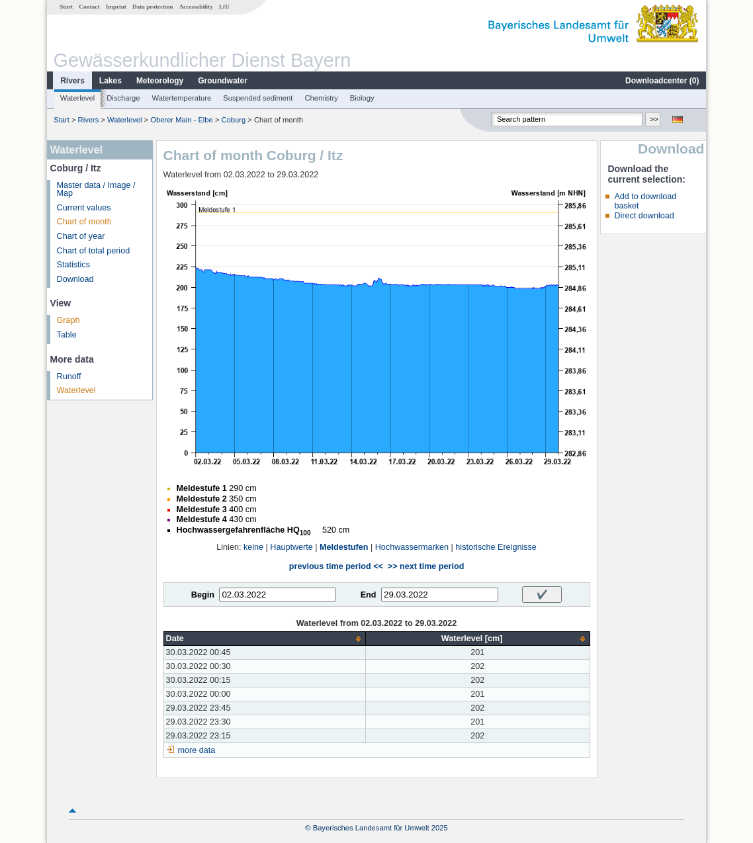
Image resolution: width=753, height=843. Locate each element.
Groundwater (222, 80)
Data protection (152, 6)
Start (66, 6)
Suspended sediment (257, 98)
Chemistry (320, 98)
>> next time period (426, 566)
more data (197, 750)
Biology (362, 98)
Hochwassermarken (412, 547)
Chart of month (84, 221)
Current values (84, 207)
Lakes (110, 80)
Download (75, 279)
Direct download (644, 215)
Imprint (116, 6)
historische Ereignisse (496, 547)
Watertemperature (182, 98)
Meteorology (159, 80)
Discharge (123, 98)
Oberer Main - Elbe (181, 120)
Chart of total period (93, 250)
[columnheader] (264, 639)
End (369, 594)
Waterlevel (77, 98)
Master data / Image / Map (96, 190)
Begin (202, 594)
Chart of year (81, 236)
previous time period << (336, 566)
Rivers (72, 80)
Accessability (196, 6)
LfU (224, 6)
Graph (68, 320)
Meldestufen (344, 547)
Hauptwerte (291, 547)
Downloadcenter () (662, 80)
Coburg (234, 120)
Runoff (69, 376)
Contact (89, 6)
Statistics (73, 264)
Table (67, 334)
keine (253, 547)
